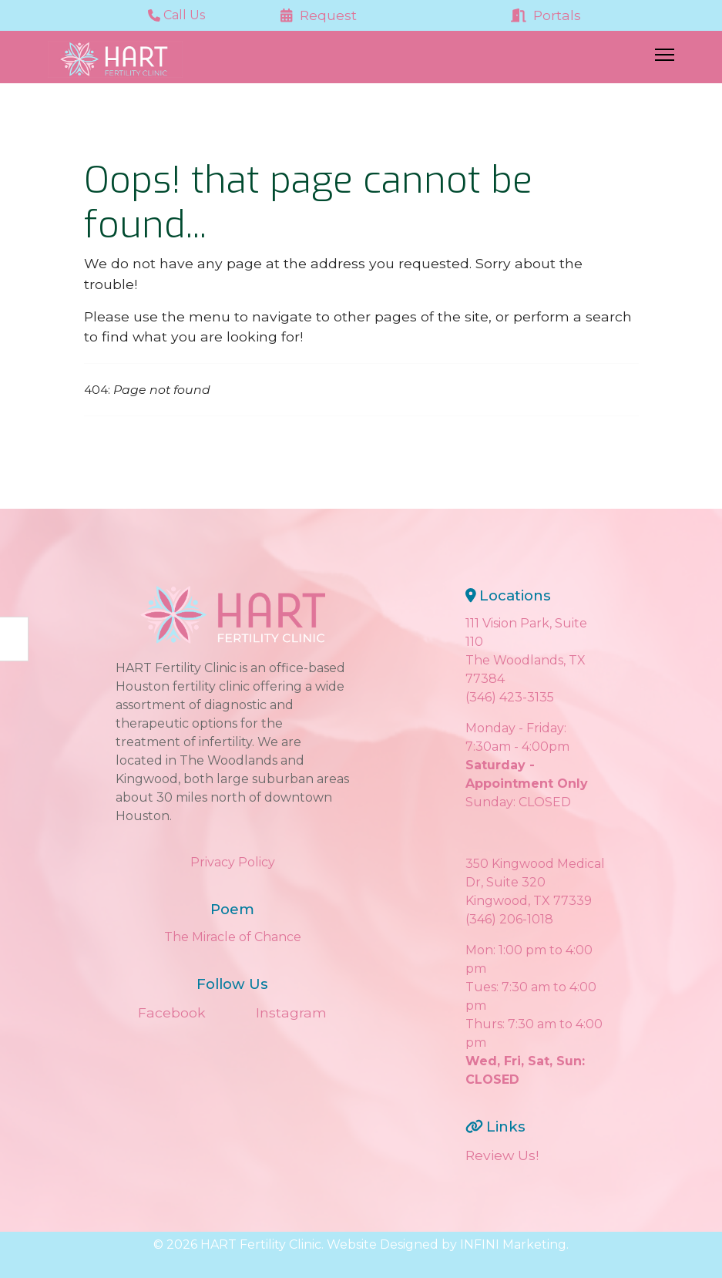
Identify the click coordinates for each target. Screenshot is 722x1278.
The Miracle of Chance (232, 937)
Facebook (172, 1012)
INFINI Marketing (513, 1244)
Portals (546, 15)
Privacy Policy (232, 862)
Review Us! (502, 1155)
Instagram (291, 1012)
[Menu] (664, 59)
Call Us (176, 15)
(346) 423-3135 (509, 697)
